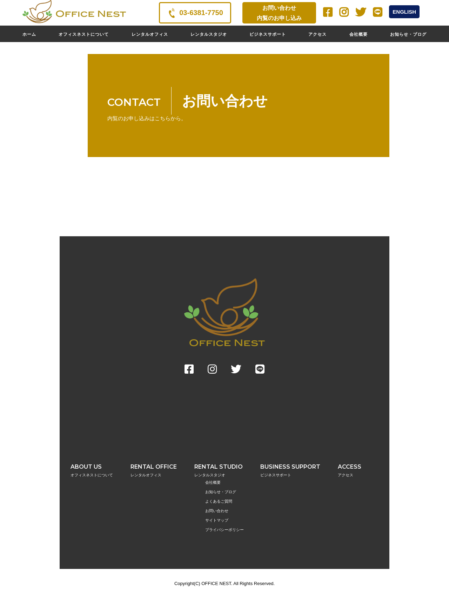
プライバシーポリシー (224, 530)
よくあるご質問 (218, 501)
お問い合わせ (216, 511)
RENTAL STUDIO (218, 470)
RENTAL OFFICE (153, 470)
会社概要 (358, 34)
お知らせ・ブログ (408, 34)
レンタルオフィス (150, 34)
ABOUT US (92, 470)
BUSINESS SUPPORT (290, 470)
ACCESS (349, 470)
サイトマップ (216, 520)
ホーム (29, 34)
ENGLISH (404, 12)
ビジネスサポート (267, 34)
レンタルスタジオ (208, 34)
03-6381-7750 (195, 13)
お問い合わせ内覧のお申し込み (279, 13)
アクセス (317, 34)
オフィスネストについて (84, 34)
